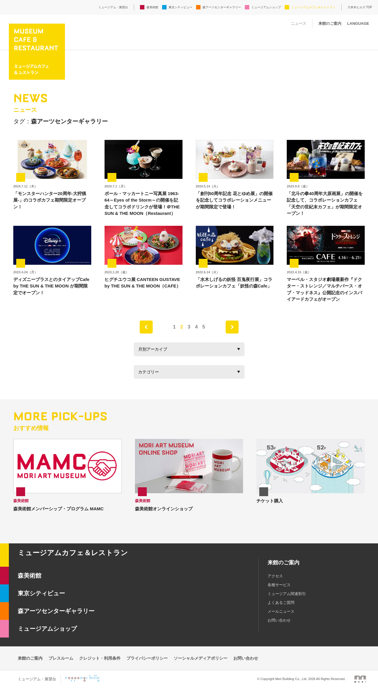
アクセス (275, 576)
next (232, 327)
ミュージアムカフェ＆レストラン (313, 7)
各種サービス (279, 585)
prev (146, 327)
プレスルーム (60, 658)
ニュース (298, 23)
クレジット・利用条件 (99, 658)
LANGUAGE (358, 23)
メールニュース (281, 611)
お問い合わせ (279, 620)
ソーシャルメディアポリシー (200, 658)
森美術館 (152, 7)
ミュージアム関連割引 (287, 593)
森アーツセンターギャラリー (222, 7)
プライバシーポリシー (147, 658)
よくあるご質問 (281, 602)
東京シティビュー (180, 7)
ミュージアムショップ (266, 7)
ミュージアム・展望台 (113, 7)
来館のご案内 (329, 23)
